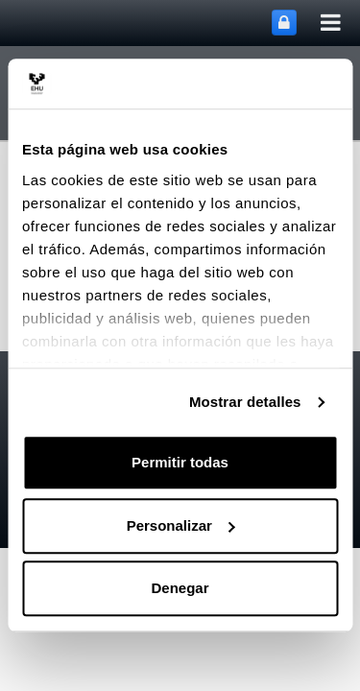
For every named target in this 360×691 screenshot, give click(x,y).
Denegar (179, 589)
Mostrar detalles (245, 401)
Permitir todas (180, 463)
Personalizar (181, 525)
